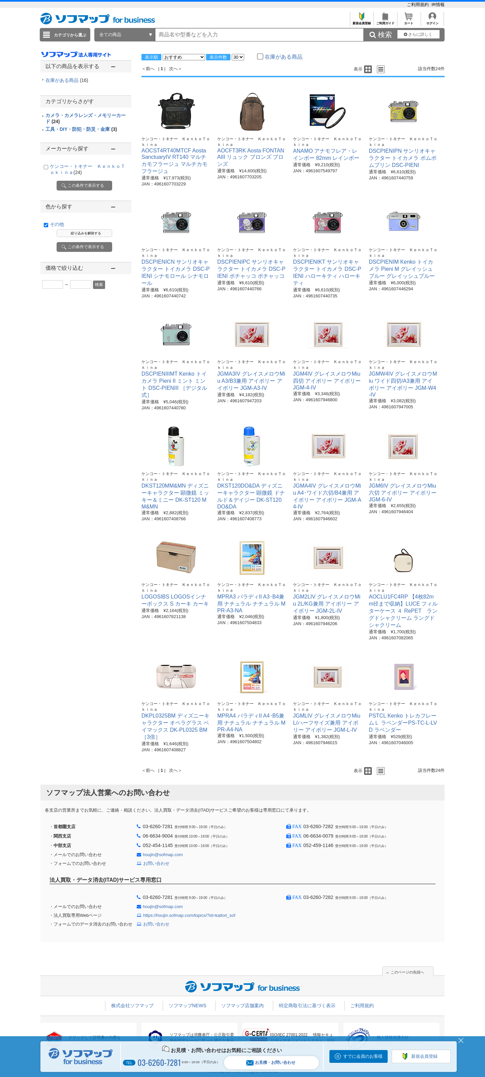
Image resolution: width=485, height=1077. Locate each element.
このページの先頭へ (407, 972)
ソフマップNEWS (187, 1005)
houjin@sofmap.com (163, 854)
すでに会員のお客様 (363, 1056)
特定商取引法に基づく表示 (307, 1005)
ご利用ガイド (385, 21)
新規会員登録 (362, 21)
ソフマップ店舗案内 (242, 1005)
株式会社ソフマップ (132, 1005)
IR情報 (438, 4)
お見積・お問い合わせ (270, 1062)
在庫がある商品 (66, 80)
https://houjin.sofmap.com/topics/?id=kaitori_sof (189, 915)
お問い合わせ (156, 863)
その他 (57, 224)
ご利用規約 (418, 4)
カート (409, 21)
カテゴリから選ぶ (70, 35)
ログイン (432, 21)
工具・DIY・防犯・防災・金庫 (81, 129)
